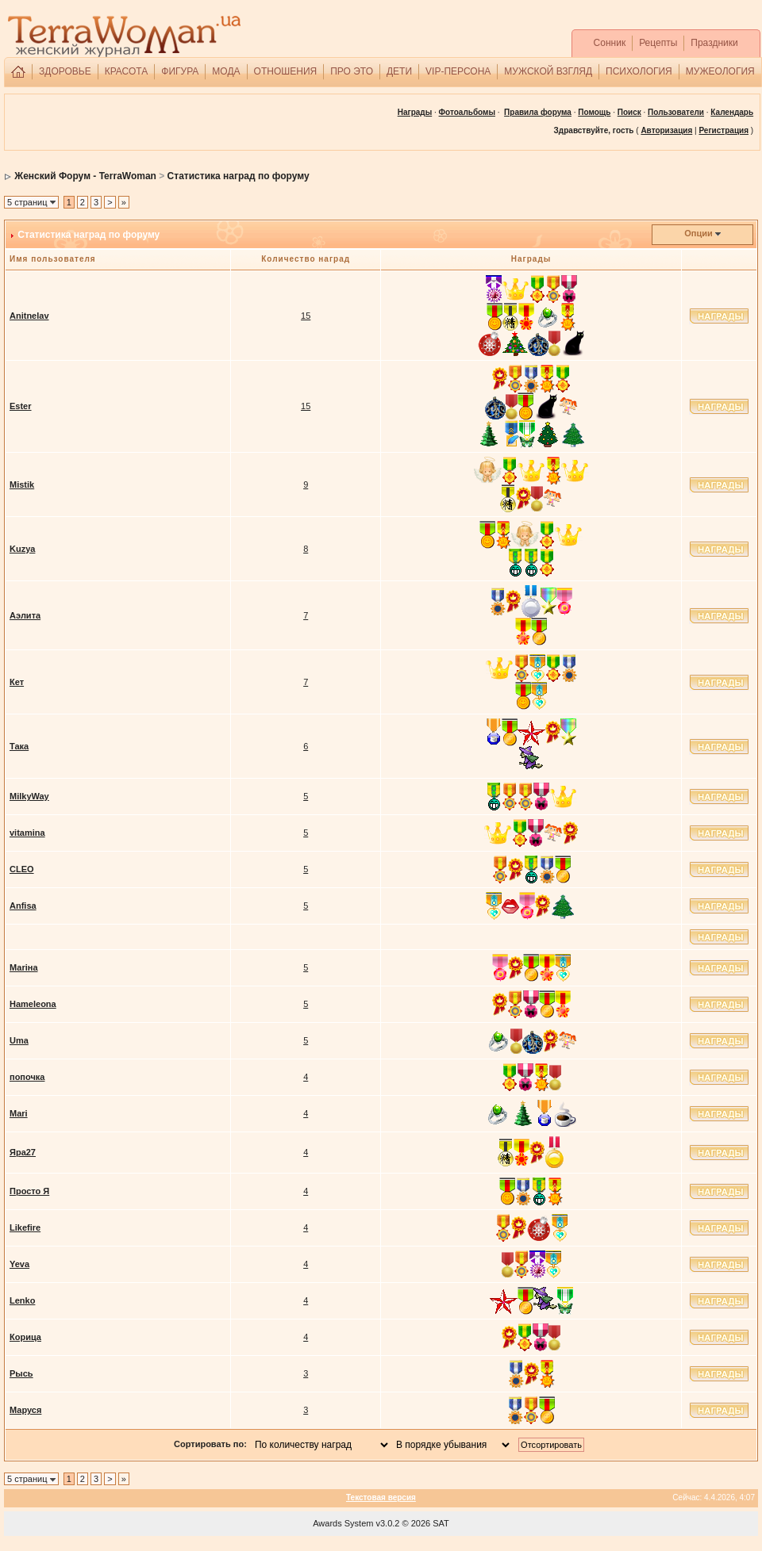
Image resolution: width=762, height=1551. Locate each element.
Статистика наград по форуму (238, 176)
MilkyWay (29, 796)
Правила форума (538, 112)
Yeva (19, 1264)
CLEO (22, 869)
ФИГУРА (179, 71)
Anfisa (23, 905)
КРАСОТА (126, 71)
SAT (441, 1523)
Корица (25, 1337)
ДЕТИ (399, 71)
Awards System (343, 1523)
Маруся (25, 1410)
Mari (19, 1113)
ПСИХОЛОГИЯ (639, 71)
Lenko (22, 1300)
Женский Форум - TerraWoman (85, 176)
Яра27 (23, 1152)
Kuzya (22, 548)
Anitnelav (29, 315)
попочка (27, 1077)
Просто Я (29, 1191)
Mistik (22, 484)
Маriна (24, 967)
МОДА (226, 71)
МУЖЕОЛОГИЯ (720, 71)
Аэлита (25, 615)
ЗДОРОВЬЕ (65, 71)
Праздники (714, 42)
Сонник (610, 42)
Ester (21, 406)
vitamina (27, 832)
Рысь (21, 1373)
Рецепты (658, 42)
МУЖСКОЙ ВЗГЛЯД (548, 71)
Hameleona (33, 1004)
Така (19, 746)
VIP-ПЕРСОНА (458, 71)
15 (305, 315)
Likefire (25, 1227)
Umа (19, 1040)
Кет (17, 682)
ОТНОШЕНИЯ (286, 71)
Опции (698, 233)
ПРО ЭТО (351, 71)
